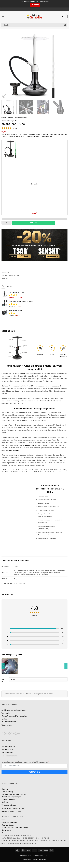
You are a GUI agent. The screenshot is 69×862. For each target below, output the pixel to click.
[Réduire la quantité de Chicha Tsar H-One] (3, 223)
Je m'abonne (34, 772)
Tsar (16, 121)
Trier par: (34, 679)
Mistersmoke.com (40, 859)
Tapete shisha (6, 725)
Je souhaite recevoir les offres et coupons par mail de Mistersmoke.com (25, 762)
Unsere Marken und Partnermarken (14, 716)
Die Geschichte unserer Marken (13, 808)
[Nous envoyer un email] (14, 733)
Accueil (4, 117)
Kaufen (33, 222)
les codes (35, 4)
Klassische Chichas (13, 275)
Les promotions (7, 753)
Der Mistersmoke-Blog (9, 722)
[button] (3, 16)
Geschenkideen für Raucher (12, 811)
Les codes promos (8, 746)
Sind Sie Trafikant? (41, 855)
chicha (15, 376)
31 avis (15, 128)
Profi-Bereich (25, 855)
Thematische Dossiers (9, 805)
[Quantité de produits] (6, 223)
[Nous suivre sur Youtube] (18, 733)
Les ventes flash (7, 749)
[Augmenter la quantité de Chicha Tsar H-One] (10, 223)
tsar (7, 278)
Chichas (10, 117)
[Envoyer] (65, 25)
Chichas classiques (20, 117)
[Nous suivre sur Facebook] (3, 733)
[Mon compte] (62, 16)
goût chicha (29, 445)
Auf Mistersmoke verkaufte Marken (14, 710)
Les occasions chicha (9, 756)
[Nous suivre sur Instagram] (7, 733)
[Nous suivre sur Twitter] (10, 733)
